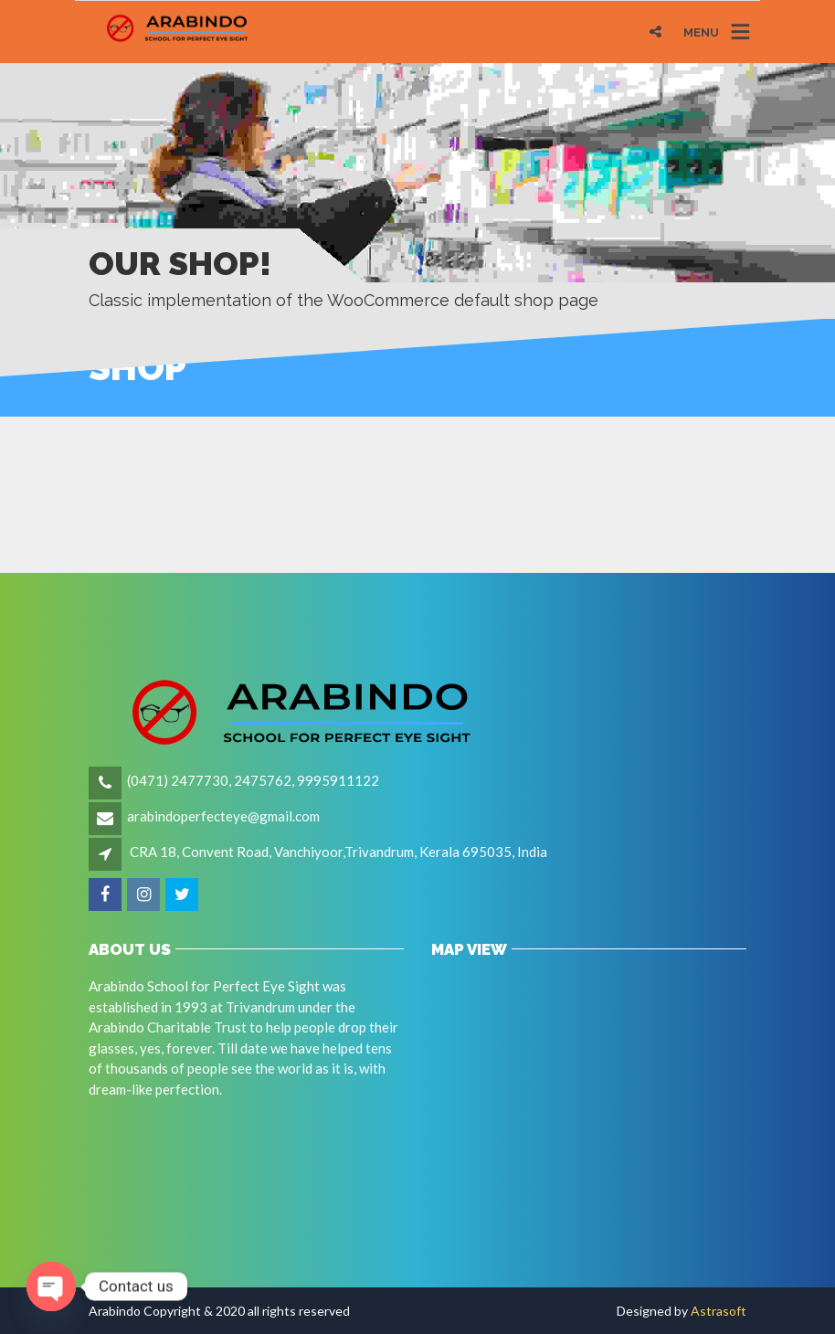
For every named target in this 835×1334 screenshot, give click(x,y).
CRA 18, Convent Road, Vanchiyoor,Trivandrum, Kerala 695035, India (338, 851)
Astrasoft (718, 1310)
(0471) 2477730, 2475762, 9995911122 (253, 780)
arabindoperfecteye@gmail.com (223, 816)
